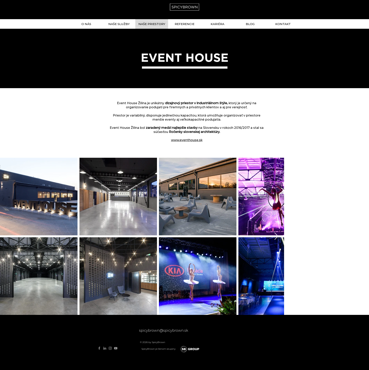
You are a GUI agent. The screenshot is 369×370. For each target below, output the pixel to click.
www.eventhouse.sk (186, 140)
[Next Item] (276, 236)
